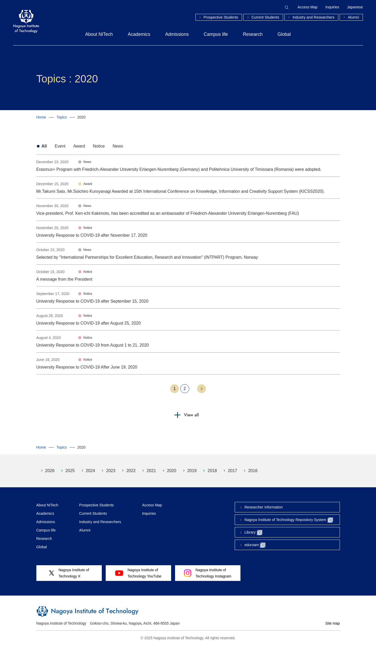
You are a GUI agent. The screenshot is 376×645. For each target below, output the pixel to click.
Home (41, 117)
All (44, 146)
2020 (171, 470)
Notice (99, 146)
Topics (62, 117)
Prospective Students (221, 17)
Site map (332, 623)
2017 (232, 470)
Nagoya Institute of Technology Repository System (288, 520)
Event (60, 146)
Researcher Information (263, 507)
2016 (252, 470)
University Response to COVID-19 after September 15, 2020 (92, 301)
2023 (110, 470)
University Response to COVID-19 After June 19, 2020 (86, 367)
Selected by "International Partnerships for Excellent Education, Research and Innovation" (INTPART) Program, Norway (147, 257)
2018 (212, 470)
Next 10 (201, 388)
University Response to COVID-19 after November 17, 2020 (91, 235)
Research (252, 34)
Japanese (355, 7)
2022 (131, 470)
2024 (90, 470)
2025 (70, 470)
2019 (192, 470)
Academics (139, 34)
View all (191, 415)
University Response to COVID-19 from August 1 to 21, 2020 (92, 345)
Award (79, 146)
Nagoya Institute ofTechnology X (69, 573)
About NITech (99, 34)
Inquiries (332, 7)
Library (253, 532)
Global (284, 34)
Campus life (216, 34)
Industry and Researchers (313, 17)
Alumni (353, 17)
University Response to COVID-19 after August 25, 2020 (88, 323)
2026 (50, 470)
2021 (151, 470)
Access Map (307, 7)
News (118, 146)
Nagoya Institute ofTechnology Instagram (207, 573)
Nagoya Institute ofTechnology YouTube (138, 573)
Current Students (265, 17)
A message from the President (64, 279)
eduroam (255, 545)
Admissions (177, 34)
